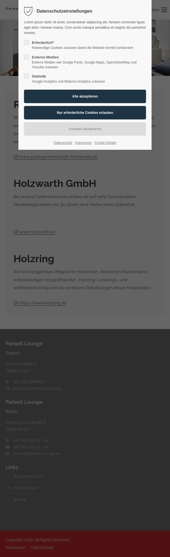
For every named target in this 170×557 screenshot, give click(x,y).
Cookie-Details (105, 143)
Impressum (83, 143)
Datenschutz (63, 143)
